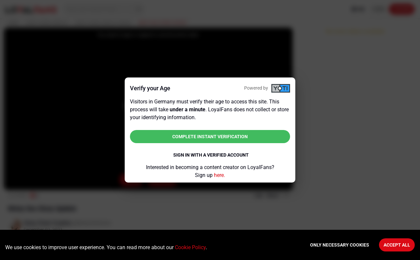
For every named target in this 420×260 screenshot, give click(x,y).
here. (219, 175)
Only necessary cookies (339, 245)
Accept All (397, 245)
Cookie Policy (190, 247)
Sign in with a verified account (211, 155)
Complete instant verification (210, 136)
